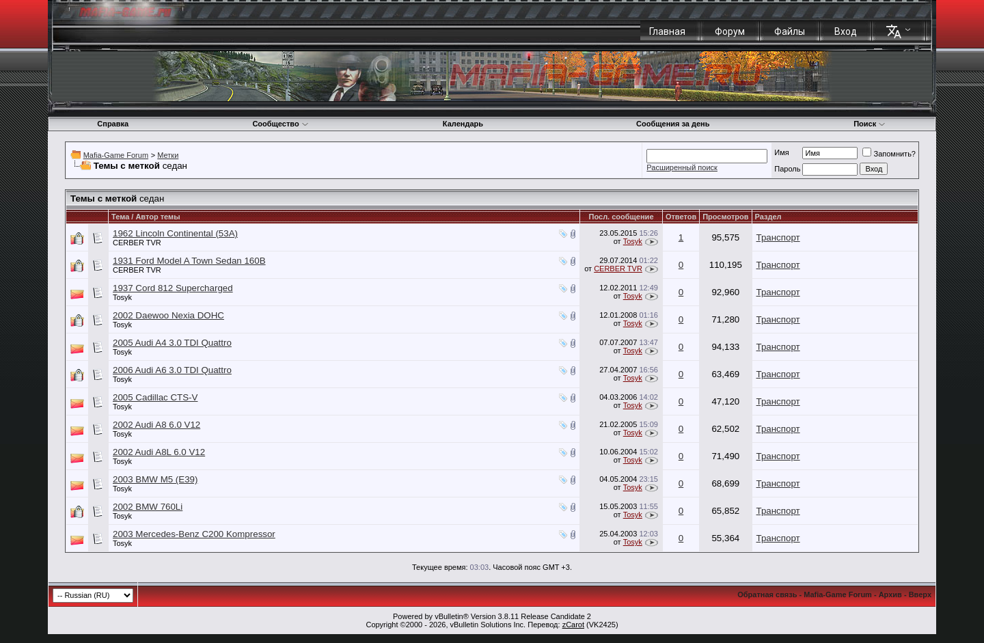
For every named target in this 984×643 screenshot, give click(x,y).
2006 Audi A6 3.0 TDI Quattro (172, 370)
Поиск (869, 124)
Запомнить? (889, 154)
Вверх (920, 594)
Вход (845, 31)
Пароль (787, 169)
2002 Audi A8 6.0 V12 (156, 425)
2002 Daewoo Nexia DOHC (168, 315)
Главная (667, 31)
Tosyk (632, 241)
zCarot (573, 624)
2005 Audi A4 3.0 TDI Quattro (172, 343)
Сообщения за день (672, 124)
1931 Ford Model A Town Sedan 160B (189, 261)
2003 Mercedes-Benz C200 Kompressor (194, 534)
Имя (781, 152)
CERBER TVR (137, 242)
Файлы (789, 31)
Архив (890, 594)
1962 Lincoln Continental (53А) (175, 233)
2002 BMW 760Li (147, 507)
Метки (167, 155)
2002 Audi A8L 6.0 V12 (159, 452)
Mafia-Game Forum (115, 155)
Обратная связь (767, 594)
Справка (112, 124)
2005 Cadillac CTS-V (155, 397)
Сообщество (280, 124)
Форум (730, 31)
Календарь (463, 124)
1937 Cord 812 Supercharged (173, 288)
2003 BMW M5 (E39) (155, 479)
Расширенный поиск (682, 167)
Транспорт (778, 237)
